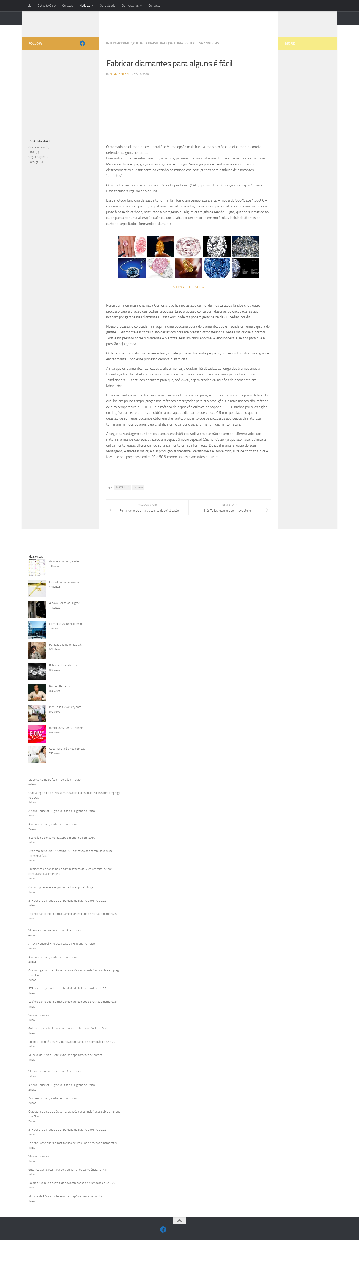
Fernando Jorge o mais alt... (66, 651)
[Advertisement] (188, 119)
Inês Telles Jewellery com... (66, 714)
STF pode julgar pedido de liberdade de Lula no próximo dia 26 (67, 907)
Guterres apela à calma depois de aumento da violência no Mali (67, 1035)
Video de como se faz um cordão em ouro (54, 786)
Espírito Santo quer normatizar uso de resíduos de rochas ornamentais (72, 920)
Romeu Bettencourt (62, 693)
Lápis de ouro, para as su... (65, 589)
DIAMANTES (122, 494)
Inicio (28, 6)
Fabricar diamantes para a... (66, 672)
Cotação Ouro (47, 6)
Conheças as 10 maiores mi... (67, 630)
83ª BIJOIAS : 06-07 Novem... (67, 734)
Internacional (118, 50)
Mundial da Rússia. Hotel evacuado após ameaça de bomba (65, 1062)
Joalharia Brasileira (148, 50)
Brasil (31, 159)
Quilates (67, 6)
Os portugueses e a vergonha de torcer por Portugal (61, 894)
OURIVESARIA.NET (61, 27)
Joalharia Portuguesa (185, 50)
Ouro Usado (107, 6)
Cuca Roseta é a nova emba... (67, 755)
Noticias (84, 6)
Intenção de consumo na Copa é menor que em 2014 (61, 844)
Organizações (36, 163)
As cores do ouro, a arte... (65, 568)
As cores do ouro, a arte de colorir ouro (52, 831)
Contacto (154, 6)
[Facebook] (82, 50)
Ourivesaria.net (121, 81)
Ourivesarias (130, 6)
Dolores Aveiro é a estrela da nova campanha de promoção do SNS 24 (71, 1048)
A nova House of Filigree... (65, 610)
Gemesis (138, 494)
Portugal (33, 168)
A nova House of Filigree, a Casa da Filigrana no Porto (61, 817)
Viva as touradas (38, 1022)
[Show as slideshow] (188, 294)
